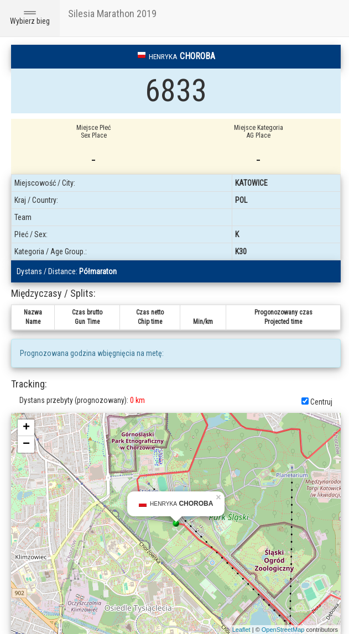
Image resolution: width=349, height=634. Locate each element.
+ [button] (26, 428)
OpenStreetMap (283, 629)
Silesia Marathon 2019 (112, 13)
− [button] (26, 444)
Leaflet (241, 629)
